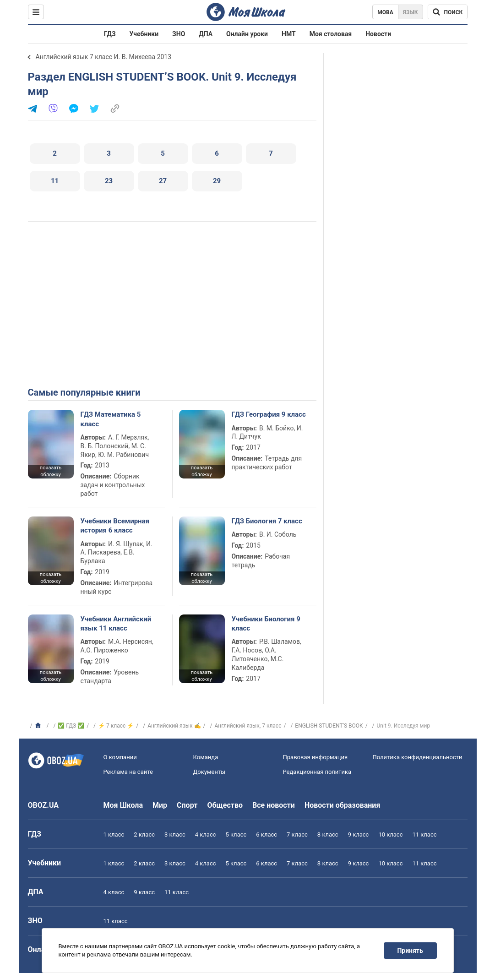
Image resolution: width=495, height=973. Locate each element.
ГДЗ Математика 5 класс (111, 419)
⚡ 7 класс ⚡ (116, 726)
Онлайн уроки (247, 34)
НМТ (289, 34)
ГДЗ (110, 34)
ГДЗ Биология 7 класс (267, 521)
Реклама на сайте (128, 771)
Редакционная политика (317, 771)
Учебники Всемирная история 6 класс (115, 525)
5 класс (236, 834)
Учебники (144, 34)
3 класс (174, 834)
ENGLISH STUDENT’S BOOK (329, 726)
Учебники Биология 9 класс (266, 623)
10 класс (390, 834)
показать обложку (50, 471)
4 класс (205, 834)
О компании (120, 757)
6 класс (266, 834)
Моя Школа (123, 805)
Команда (205, 757)
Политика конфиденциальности (417, 757)
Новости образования (342, 805)
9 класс (358, 834)
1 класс (114, 834)
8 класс (327, 834)
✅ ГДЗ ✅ (71, 726)
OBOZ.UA (43, 805)
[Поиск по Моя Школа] (447, 12)
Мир (159, 805)
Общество (225, 805)
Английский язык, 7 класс (247, 726)
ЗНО (178, 34)
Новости (378, 34)
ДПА (205, 34)
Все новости (273, 805)
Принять (410, 950)
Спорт (187, 805)
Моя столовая (331, 34)
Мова (385, 12)
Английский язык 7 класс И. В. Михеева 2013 (104, 56)
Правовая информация (315, 757)
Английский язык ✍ (174, 726)
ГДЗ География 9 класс (269, 414)
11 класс (424, 834)
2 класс (144, 834)
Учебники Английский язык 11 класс (116, 623)
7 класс (297, 834)
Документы (209, 771)
